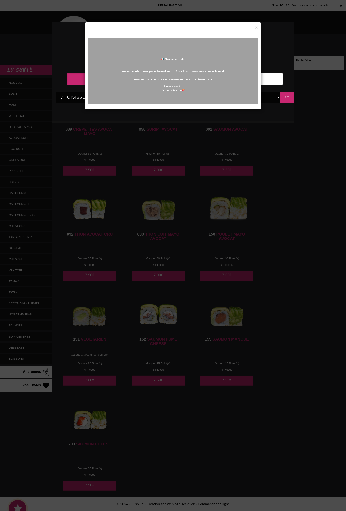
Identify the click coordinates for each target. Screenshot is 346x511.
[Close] (256, 27)
